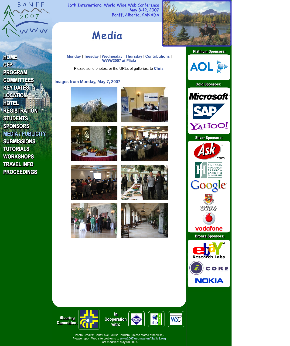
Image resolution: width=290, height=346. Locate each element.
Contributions (157, 56)
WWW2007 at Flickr (119, 61)
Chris (159, 69)
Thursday (134, 56)
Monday (74, 56)
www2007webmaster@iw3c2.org (143, 338)
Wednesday (112, 56)
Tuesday (91, 56)
